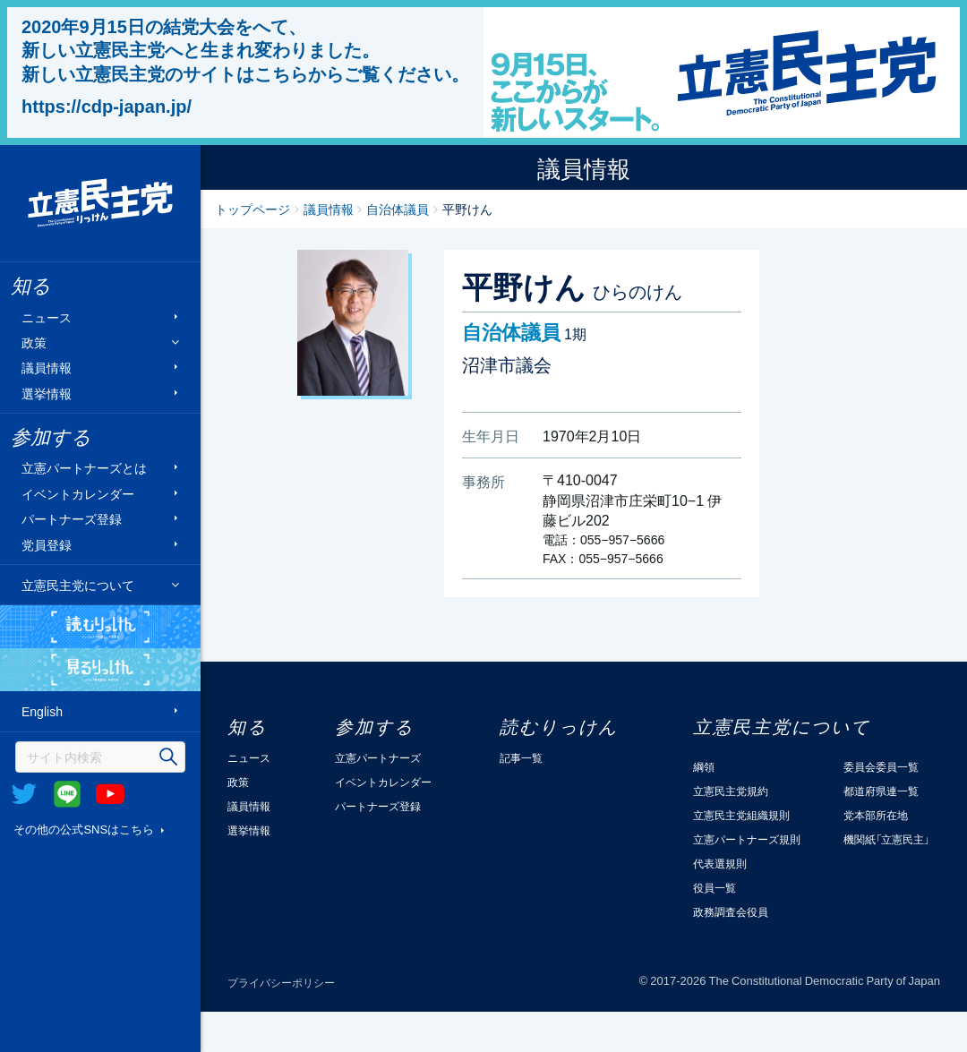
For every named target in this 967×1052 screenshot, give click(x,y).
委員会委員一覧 (881, 766)
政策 (34, 342)
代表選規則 (720, 863)
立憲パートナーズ (378, 757)
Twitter (24, 794)
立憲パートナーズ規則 (746, 839)
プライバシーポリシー (281, 982)
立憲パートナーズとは (84, 467)
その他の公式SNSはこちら (83, 828)
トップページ (252, 209)
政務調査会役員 (730, 911)
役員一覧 (714, 887)
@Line (67, 794)
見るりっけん (100, 669)
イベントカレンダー (77, 492)
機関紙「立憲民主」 (886, 839)
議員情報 (46, 367)
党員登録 (46, 543)
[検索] (100, 757)
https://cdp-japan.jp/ (106, 105)
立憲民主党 (100, 203)
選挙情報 (46, 392)
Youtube (110, 794)
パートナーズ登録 (71, 518)
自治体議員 (397, 209)
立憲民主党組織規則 (741, 815)
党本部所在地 (875, 815)
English (42, 711)
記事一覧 (521, 757)
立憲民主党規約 (730, 791)
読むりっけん (100, 626)
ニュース (46, 316)
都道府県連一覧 (881, 791)
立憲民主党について (77, 585)
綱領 (704, 766)
